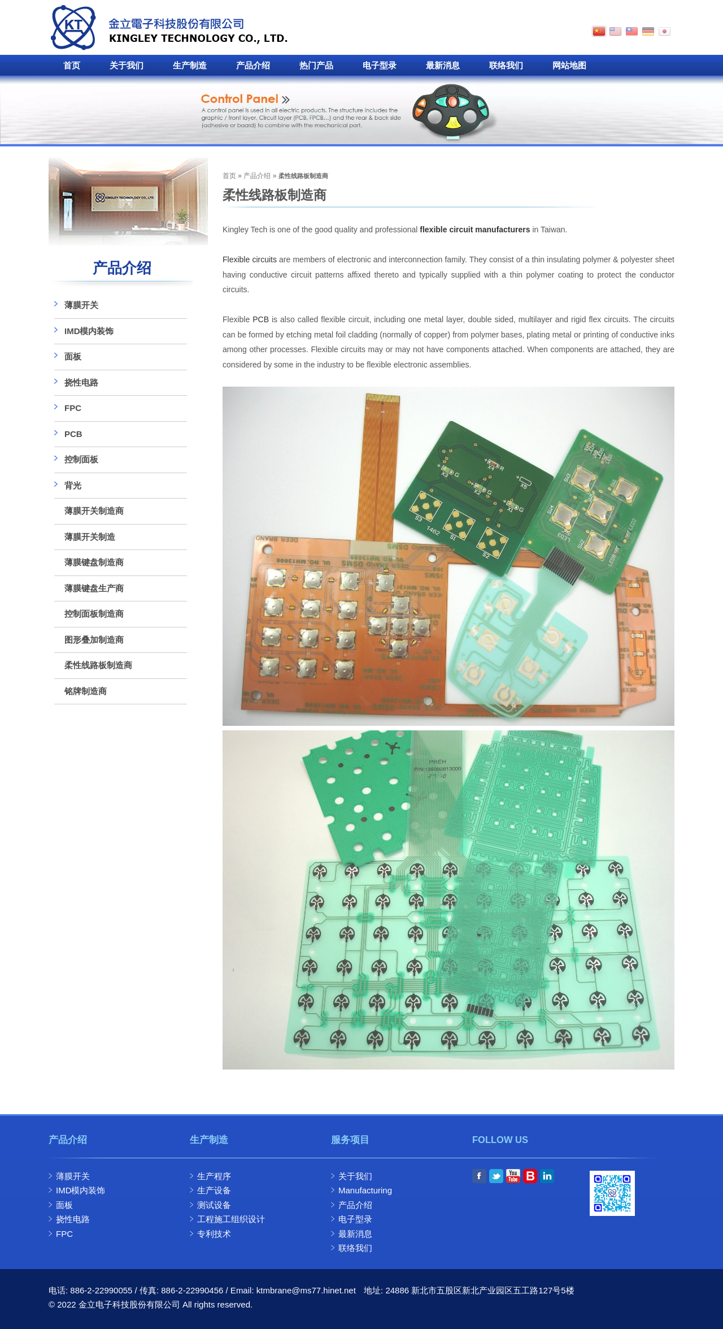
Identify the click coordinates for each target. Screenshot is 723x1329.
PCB (260, 319)
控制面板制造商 (94, 613)
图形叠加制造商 (94, 639)
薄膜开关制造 (89, 537)
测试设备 (214, 1205)
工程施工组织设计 (231, 1219)
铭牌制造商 (85, 691)
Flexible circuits (250, 259)
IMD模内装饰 (89, 331)
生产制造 (190, 65)
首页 (71, 65)
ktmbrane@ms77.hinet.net (306, 1290)
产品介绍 (253, 65)
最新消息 (443, 65)
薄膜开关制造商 (94, 511)
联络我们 (506, 65)
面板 (72, 356)
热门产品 (316, 65)
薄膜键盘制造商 (94, 562)
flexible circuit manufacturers (475, 229)
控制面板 (81, 459)
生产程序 (214, 1176)
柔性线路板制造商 (98, 665)
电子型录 (380, 65)
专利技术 (214, 1234)
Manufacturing (365, 1190)
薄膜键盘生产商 (94, 588)
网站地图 (569, 65)
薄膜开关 (81, 305)
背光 (72, 485)
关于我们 (126, 65)
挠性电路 (81, 382)
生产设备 (214, 1190)
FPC (72, 408)
